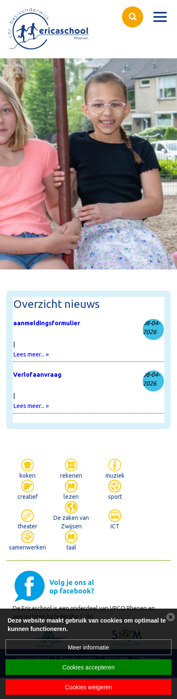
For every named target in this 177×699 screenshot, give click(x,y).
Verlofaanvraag (37, 374)
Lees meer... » (31, 354)
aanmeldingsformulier (46, 322)
